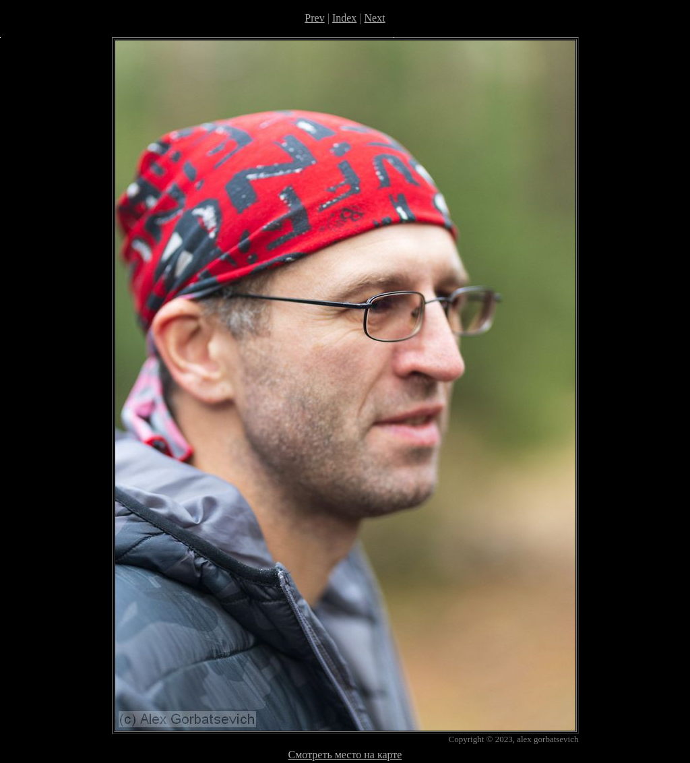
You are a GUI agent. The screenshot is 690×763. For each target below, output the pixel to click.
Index (344, 18)
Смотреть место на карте (345, 754)
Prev (314, 18)
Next (375, 18)
